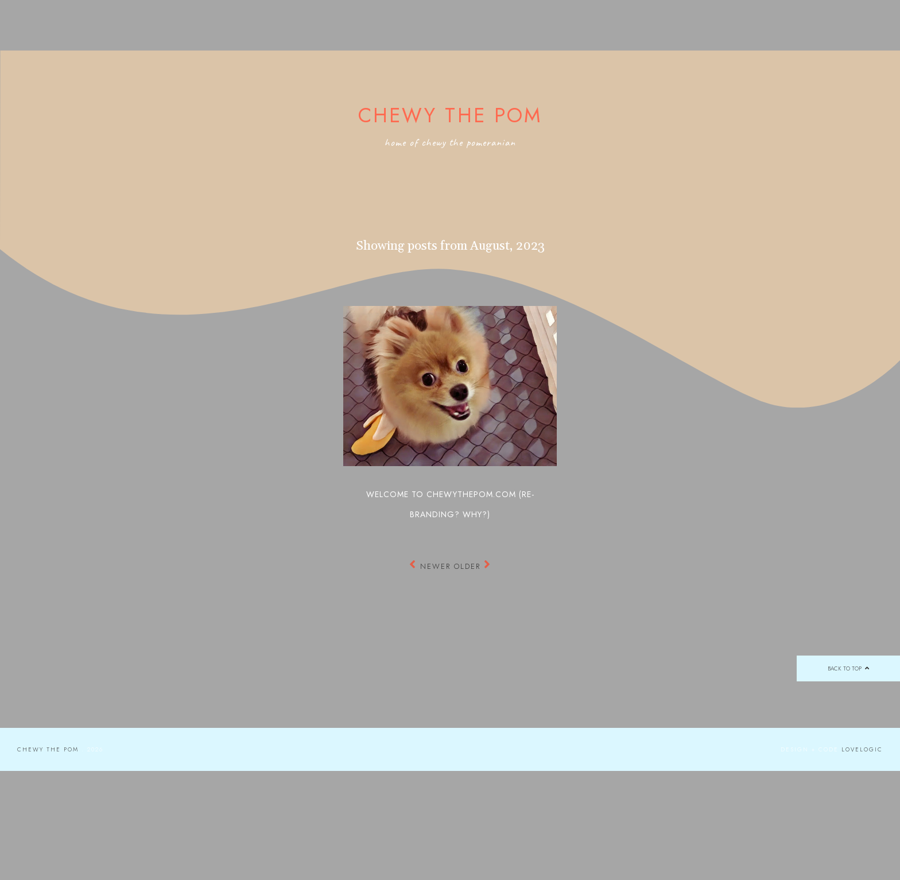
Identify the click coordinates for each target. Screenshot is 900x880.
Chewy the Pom (450, 115)
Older (472, 566)
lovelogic (862, 749)
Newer (431, 566)
